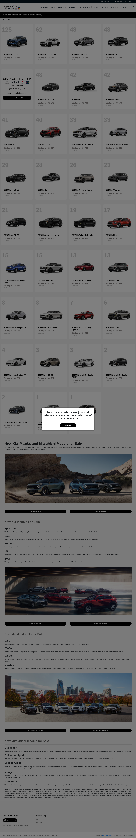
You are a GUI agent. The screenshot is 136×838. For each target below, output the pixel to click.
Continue (68, 425)
